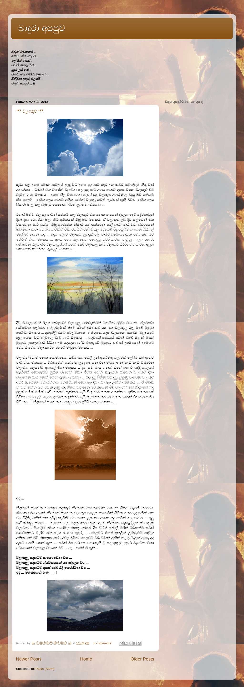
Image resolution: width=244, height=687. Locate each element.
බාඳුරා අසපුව (41, 28)
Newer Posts (28, 658)
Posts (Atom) (45, 669)
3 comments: (103, 643)
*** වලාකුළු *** (29, 111)
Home (86, 658)
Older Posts (142, 658)
